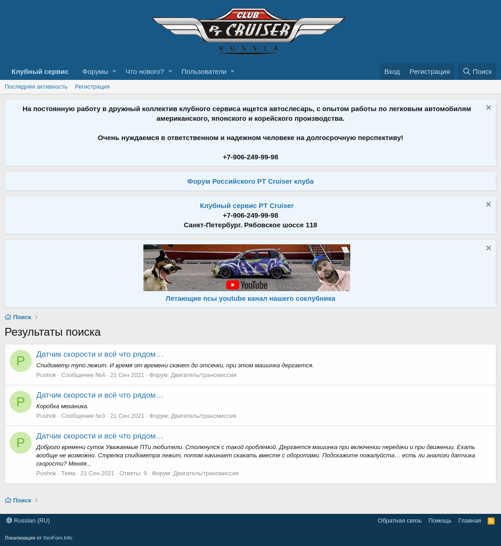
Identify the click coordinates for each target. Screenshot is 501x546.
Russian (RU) (28, 520)
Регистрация (92, 86)
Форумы (95, 71)
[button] (114, 71)
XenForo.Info (58, 537)
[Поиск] (477, 71)
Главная (469, 520)
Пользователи (204, 71)
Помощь (439, 520)
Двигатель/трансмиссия (204, 375)
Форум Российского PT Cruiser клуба (250, 181)
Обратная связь (400, 520)
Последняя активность (36, 86)
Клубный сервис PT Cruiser (247, 205)
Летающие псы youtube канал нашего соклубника (250, 298)
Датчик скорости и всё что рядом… (100, 354)
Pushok (46, 375)
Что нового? (144, 71)
